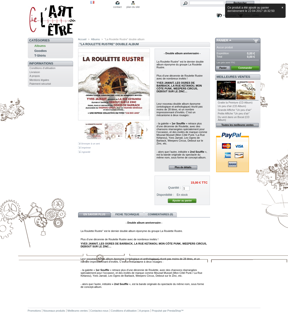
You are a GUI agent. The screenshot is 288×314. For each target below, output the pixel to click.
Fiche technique (127, 214)
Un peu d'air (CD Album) (232, 106)
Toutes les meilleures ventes (237, 125)
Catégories (39, 40)
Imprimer (86, 147)
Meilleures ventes (233, 76)
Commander (245, 68)
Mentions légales (39, 79)
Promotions (34, 310)
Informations (41, 63)
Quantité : (174, 187)
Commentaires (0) (160, 214)
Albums (40, 46)
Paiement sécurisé (40, 83)
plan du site (133, 6)
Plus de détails (183, 167)
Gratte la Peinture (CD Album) (235, 102)
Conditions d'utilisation (42, 68)
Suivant (147, 130)
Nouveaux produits (54, 310)
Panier (222, 40)
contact (117, 6)
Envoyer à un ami (91, 143)
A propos (34, 75)
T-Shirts (40, 55)
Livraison (34, 72)
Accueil (82, 39)
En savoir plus (94, 214)
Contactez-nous (99, 310)
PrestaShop (174, 310)
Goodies (40, 51)
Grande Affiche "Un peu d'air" (234, 109)
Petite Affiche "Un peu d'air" (234, 113)
